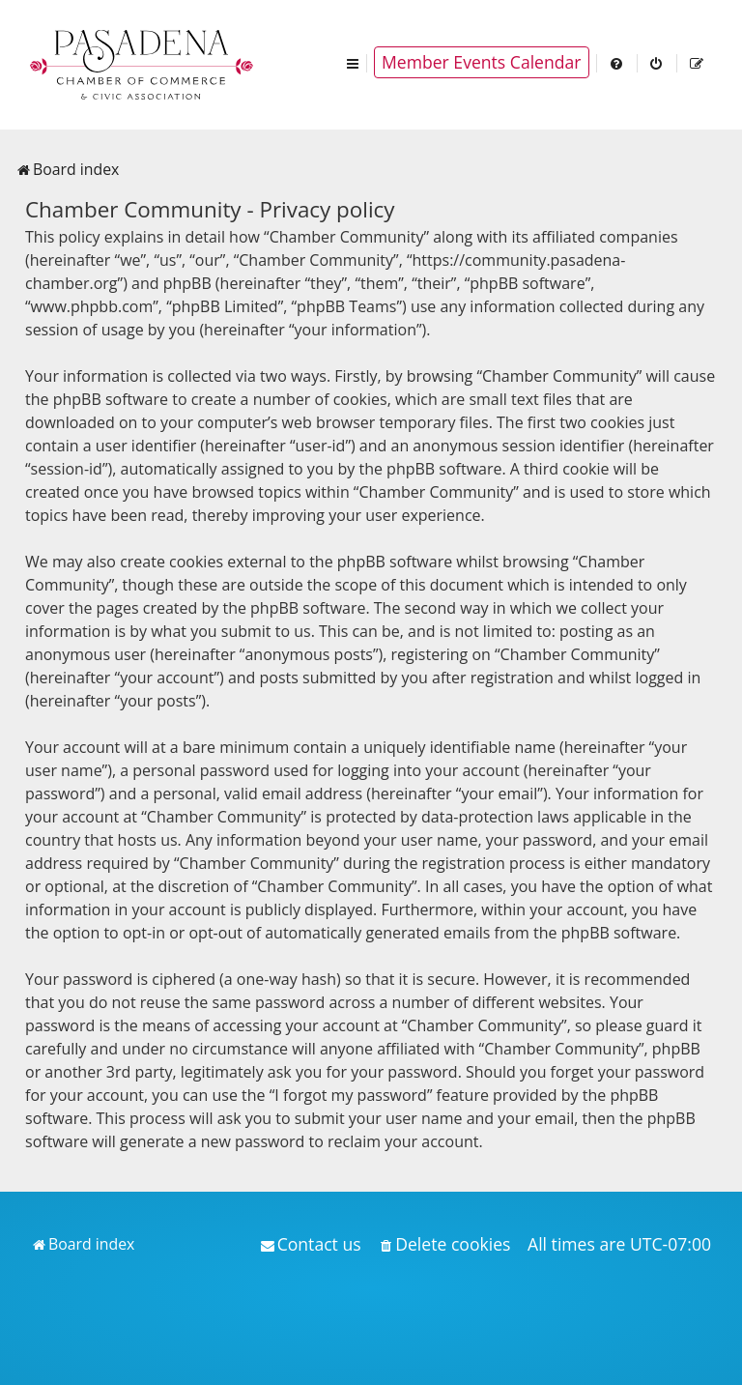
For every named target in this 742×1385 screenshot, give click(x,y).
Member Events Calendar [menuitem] (482, 61)
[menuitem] (617, 62)
